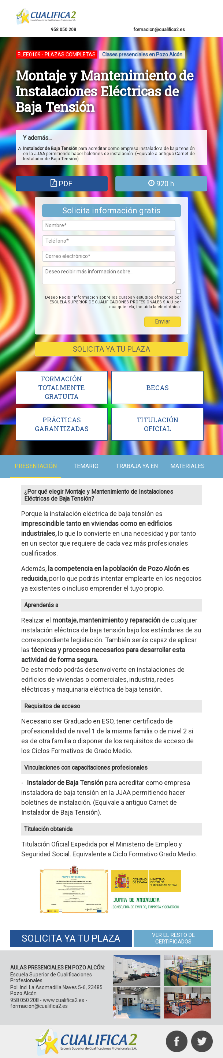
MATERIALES (187, 466)
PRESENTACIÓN (36, 466)
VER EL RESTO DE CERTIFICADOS (172, 937)
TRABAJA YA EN (136, 466)
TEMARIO (86, 466)
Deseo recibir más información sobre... (108, 275)
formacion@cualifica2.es (159, 29)
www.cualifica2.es (64, 999)
